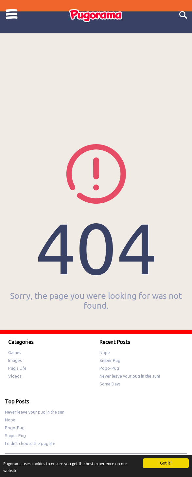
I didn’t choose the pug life (30, 443)
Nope (104, 352)
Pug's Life (17, 368)
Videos (15, 376)
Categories (11, 14)
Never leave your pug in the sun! (129, 376)
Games (14, 352)
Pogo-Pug (109, 368)
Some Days (110, 384)
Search (183, 15)
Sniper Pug (109, 360)
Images (15, 360)
